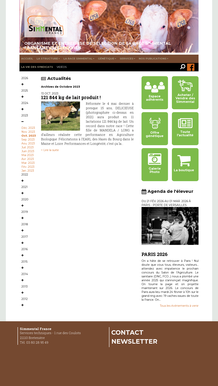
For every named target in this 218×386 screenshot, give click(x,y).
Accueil (27, 58)
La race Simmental (78, 58)
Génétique (107, 58)
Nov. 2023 (28, 132)
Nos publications (153, 58)
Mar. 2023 (28, 163)
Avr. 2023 (27, 159)
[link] (183, 67)
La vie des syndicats (37, 66)
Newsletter (134, 341)
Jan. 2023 (27, 170)
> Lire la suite (50, 150)
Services (127, 58)
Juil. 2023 (27, 147)
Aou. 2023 (28, 143)
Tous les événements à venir (179, 305)
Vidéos (62, 66)
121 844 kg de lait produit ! (71, 97)
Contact (127, 332)
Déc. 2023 (28, 128)
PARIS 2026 (155, 254)
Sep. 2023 (28, 139)
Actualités (56, 78)
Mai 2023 (27, 155)
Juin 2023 (27, 151)
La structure (48, 58)
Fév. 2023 (27, 167)
